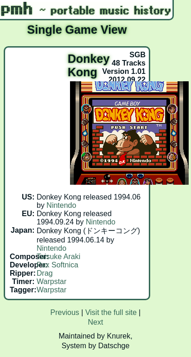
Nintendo (61, 205)
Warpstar (51, 281)
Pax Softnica (57, 265)
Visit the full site (111, 312)
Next (95, 322)
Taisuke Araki (58, 256)
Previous (65, 312)
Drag (45, 273)
